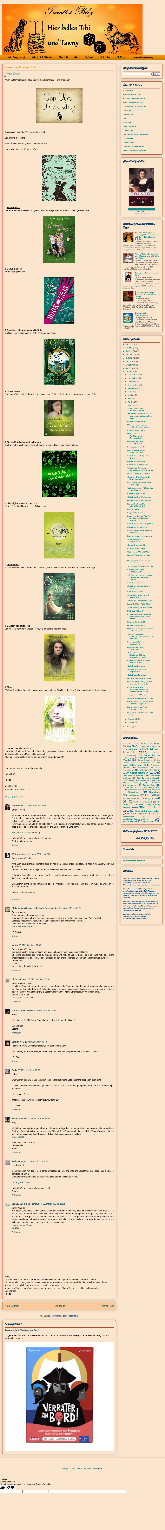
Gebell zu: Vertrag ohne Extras (138, 457)
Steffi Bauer (17, 806)
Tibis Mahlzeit (139, 813)
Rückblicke (133, 792)
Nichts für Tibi (130, 787)
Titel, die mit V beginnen (138, 695)
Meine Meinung (132, 783)
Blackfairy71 (18, 1042)
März (130, 405)
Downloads (128, 142)
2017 (129, 727)
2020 (129, 365)
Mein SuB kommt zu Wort (142, 780)
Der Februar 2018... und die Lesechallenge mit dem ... (140, 703)
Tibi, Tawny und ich (16, 57)
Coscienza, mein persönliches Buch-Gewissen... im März (137, 689)
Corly (14, 1070)
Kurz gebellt (139, 772)
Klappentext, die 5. (136, 430)
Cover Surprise (145, 760)
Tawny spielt (150, 798)
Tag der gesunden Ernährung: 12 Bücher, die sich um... (140, 636)
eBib (76, 57)
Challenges (121, 57)
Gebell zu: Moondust (137, 421)
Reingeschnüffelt (134, 789)
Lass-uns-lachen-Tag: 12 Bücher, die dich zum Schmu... (139, 518)
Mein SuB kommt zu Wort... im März (140, 531)
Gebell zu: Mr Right (136, 461)
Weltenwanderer (32, 132)
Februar (131, 719)
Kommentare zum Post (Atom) (64, 1316)
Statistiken (104, 57)
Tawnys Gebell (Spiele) (134, 98)
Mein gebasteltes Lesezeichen (135, 643)
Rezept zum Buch (152, 789)
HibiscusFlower (19, 979)
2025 (129, 348)
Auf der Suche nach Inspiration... (136, 670)
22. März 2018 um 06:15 (35, 806)
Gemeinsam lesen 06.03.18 (135, 648)
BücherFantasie (19, 1118)
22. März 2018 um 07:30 (30, 945)
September (133, 385)
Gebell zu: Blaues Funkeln (139, 500)
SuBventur (134, 795)
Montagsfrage (148, 785)
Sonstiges (154, 792)
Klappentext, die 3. (136, 548)
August (131, 388)
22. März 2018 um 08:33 (45, 1010)
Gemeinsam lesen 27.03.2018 (135, 442)
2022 (129, 358)
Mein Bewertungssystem (134, 106)
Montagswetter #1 (136, 447)
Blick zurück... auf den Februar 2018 (137, 708)
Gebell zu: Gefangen (136, 675)
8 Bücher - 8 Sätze (150, 746)
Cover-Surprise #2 (136, 545)
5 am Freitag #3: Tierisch (139, 474)
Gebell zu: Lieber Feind (137, 465)
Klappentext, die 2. (136, 622)
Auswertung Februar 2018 (140, 698)
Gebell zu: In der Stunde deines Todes (138, 661)
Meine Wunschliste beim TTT (138, 556)
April (130, 402)
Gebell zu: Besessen (136, 625)
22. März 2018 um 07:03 (39, 854)
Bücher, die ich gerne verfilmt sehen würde (138, 426)
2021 (129, 361)
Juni (130, 395)
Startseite (60, 1306)
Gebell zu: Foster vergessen (140, 524)
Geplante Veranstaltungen (135, 134)
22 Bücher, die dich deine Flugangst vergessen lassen (139, 577)
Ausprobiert (132, 755)
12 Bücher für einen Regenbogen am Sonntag (140, 469)
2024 (129, 351)
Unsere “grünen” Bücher (23, 1225)
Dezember (133, 375)
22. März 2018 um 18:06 (37, 1161)
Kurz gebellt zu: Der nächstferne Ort (136, 505)
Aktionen (89, 57)
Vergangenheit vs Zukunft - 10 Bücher (140, 562)
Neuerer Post (12, 1306)
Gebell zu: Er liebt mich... (138, 527)
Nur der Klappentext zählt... (140, 678)
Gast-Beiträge (129, 126)
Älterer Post (107, 1306)
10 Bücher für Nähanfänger (140, 566)
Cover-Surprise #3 (136, 493)
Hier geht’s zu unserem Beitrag (26, 832)
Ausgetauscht (154, 753)
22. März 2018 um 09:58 (36, 1042)
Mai (130, 398)
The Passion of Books (22, 1010)
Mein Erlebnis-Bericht (148, 778)
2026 (129, 344)
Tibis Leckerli (150, 807)
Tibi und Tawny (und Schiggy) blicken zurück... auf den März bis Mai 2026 (146, 236)
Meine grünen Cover (21, 1182)
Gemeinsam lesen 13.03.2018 (135, 571)
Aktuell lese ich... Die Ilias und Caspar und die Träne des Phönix (147, 256)
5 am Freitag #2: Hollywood (135, 540)
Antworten (16, 845)
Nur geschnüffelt (152, 787)
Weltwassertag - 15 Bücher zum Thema (140, 489)
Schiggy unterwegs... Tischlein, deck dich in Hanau (145, 294)
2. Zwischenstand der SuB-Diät (140, 714)
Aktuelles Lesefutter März (139, 600)
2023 (129, 354)
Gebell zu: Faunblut (136, 583)
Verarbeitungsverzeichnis (134, 150)
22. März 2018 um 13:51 (39, 1118)
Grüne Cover (133, 509)
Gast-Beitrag (143, 767)
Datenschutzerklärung (143, 57)
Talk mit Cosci (129, 799)
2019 (129, 368)
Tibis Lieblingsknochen (147, 811)
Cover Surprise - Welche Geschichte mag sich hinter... (139, 616)
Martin (15, 945)
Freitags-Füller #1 (135, 611)
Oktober (132, 381)
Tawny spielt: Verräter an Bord (22, 1330)
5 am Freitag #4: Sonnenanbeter (135, 409)
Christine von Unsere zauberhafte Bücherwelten (35, 908)
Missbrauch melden (134, 860)
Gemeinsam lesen (150, 770)
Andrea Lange (18, 1161)
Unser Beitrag (18, 1137)
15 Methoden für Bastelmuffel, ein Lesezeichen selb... (136, 655)
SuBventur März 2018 (138, 552)
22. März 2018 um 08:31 (39, 979)
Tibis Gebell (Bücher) (42, 57)
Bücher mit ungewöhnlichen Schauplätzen (140, 630)
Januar (131, 722)
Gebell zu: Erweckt (136, 666)
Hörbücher (128, 114)
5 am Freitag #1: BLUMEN (139, 607)
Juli (130, 392)
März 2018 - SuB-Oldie (139, 604)
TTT (28, 789)
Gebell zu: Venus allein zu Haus (139, 587)
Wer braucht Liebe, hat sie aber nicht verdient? (139, 683)
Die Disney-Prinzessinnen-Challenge (139, 483)
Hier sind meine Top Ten (23, 926)
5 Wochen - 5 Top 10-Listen (136, 744)
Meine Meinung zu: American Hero (136, 451)
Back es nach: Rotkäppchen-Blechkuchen (135, 436)
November (133, 378)
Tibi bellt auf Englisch (142, 802)
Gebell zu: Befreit (135, 592)
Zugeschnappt (147, 821)
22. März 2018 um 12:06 (29, 1070)
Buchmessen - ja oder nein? (140, 536)
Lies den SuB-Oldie (133, 775)
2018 (129, 371)
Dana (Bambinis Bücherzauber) (27, 1204)
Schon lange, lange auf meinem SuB (138, 596)
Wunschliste (129, 821)
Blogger (98, 1468)
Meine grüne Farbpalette (23, 997)
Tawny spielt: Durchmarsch (141, 314)
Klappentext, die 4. (136, 513)
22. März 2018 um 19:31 (54, 1204)
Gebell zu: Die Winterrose (139, 497)
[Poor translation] (10, 1487)
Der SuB (63, 57)
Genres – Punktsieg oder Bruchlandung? (139, 478)
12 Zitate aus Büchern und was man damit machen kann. (139, 416)
